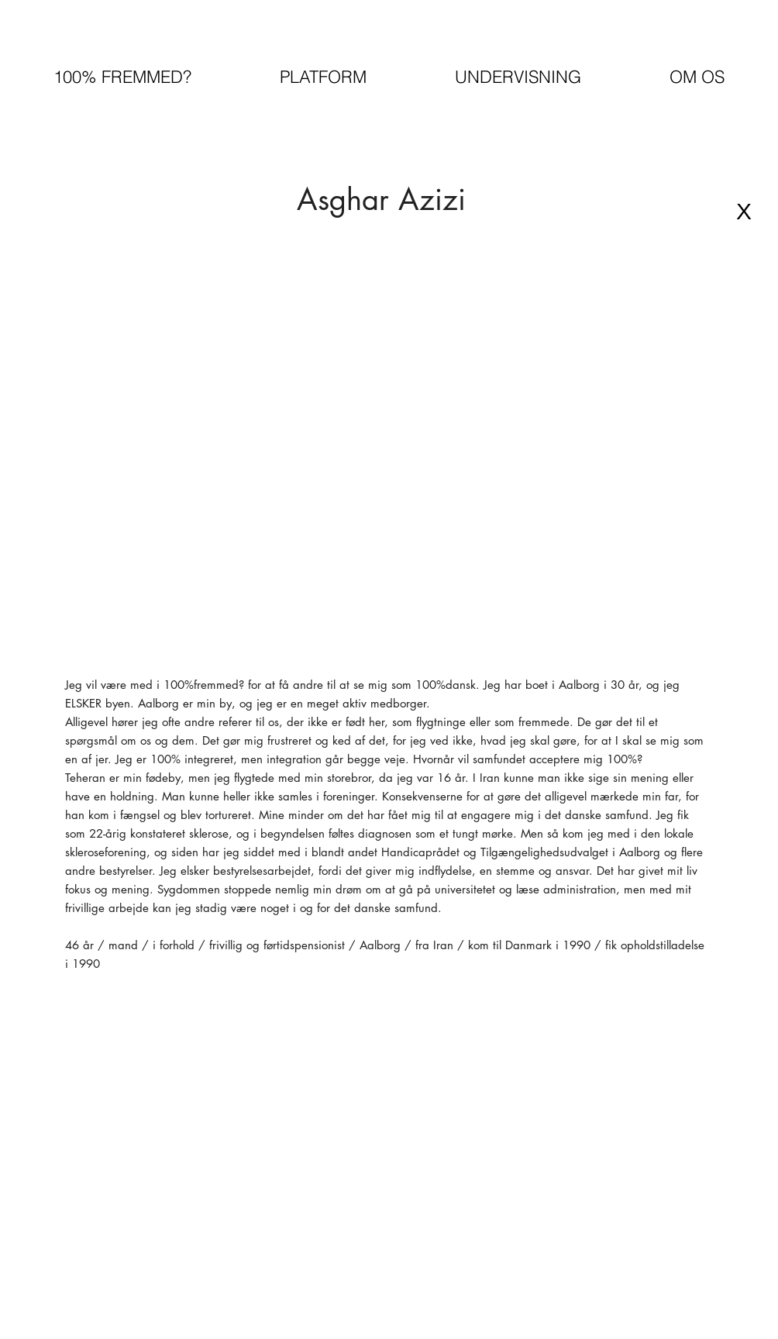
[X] (744, 211)
